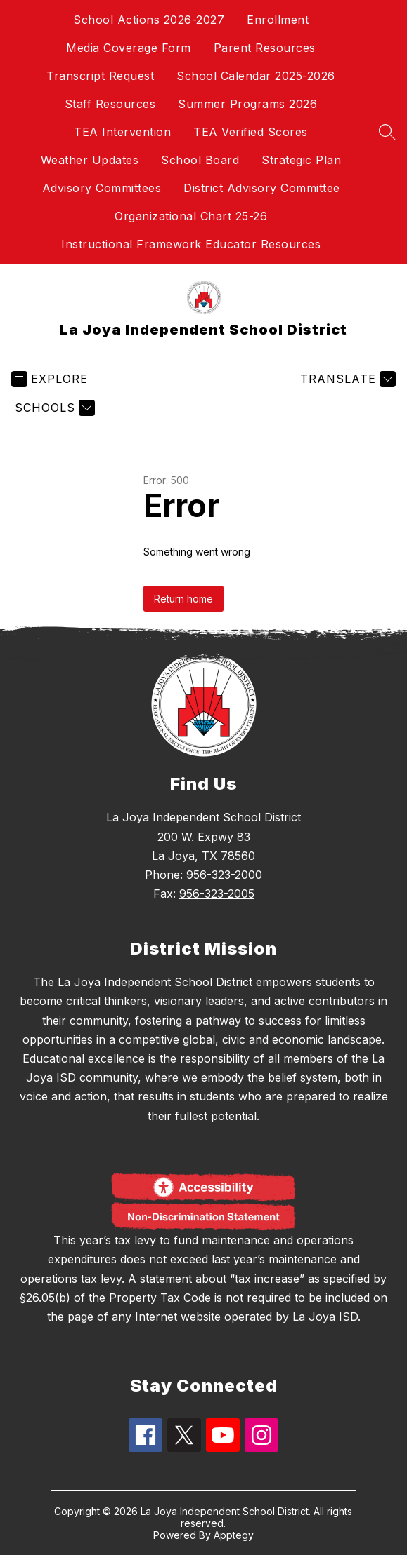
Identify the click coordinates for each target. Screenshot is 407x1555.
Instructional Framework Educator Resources (191, 244)
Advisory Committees (102, 188)
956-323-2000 (224, 875)
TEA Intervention (122, 132)
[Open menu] (49, 379)
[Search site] (387, 131)
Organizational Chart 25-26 (191, 216)
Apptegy (234, 1535)
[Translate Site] (346, 379)
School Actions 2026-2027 (148, 20)
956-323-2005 (216, 894)
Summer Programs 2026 (247, 104)
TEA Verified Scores (250, 132)
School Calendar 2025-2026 (255, 76)
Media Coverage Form (128, 48)
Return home (183, 599)
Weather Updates (90, 160)
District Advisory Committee (261, 188)
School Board (200, 160)
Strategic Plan (301, 160)
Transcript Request (100, 76)
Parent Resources (265, 48)
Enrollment (278, 20)
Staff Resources (110, 104)
